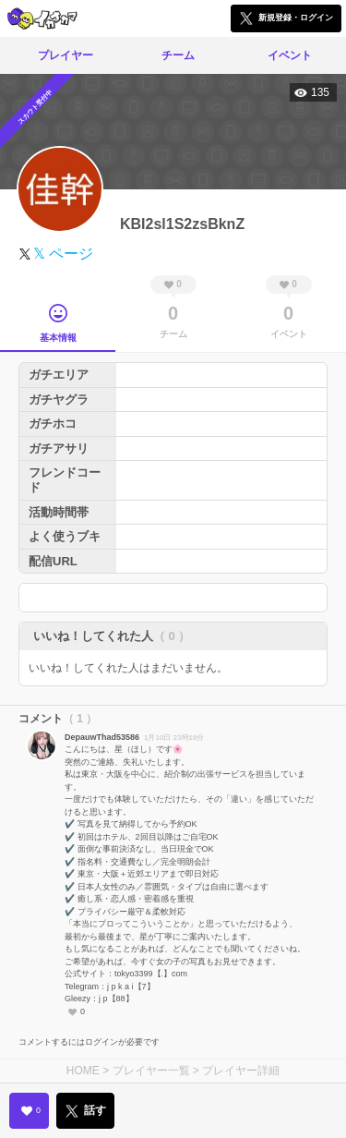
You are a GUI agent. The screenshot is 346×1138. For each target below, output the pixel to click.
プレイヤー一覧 (151, 1070)
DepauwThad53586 (102, 737)
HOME (83, 1070)
